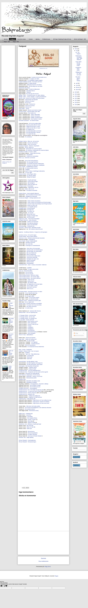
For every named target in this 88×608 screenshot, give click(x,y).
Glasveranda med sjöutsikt (31, 99)
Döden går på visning (35, 153)
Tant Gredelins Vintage (35, 385)
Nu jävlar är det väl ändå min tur (39, 77)
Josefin (23, 166)
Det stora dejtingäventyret (34, 370)
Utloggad (27, 169)
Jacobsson (21, 235)
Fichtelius (21, 186)
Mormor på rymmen (30, 105)
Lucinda (23, 349)
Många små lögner (31, 177)
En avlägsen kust (30, 129)
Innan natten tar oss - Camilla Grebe (78, 63)
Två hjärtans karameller (31, 190)
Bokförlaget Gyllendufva (39, 171)
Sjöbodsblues (30, 334)
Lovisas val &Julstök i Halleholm (39, 264)
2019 (76, 104)
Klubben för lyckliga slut (34, 395)
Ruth (25, 264)
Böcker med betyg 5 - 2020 (80, 39)
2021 (76, 100)
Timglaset (27, 352)
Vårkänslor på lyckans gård (34, 300)
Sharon (24, 193)
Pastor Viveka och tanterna (34, 200)
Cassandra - (27, 120)
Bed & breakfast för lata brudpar (33, 194)
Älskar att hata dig (31, 427)
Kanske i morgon (32, 419)
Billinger (21, 95)
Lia (22, 270)
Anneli (25, 186)
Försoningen (30, 186)
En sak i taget (29, 172)
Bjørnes (20, 98)
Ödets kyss (29, 428)
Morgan (21, 303)
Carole (25, 300)
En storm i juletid (32, 151)
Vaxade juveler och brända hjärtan (35, 250)
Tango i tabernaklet (35, 114)
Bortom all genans (32, 392)
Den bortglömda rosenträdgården (39, 135)
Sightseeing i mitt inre (33, 187)
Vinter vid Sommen (31, 144)
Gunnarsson (22, 197)
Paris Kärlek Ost (32, 113)
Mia (26, 87)
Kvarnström (21, 264)
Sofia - (29, 351)
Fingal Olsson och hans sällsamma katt (42, 400)
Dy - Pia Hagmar (78, 53)
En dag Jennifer (31, 340)
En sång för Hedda (31, 175)
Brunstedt (21, 120)
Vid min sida (32, 316)
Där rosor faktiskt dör (31, 253)
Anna (25, 238)
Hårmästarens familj (33, 410)
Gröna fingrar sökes (31, 174)
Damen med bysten (35, 116)
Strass (28, 87)
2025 (76, 92)
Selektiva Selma (33, 367)
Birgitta (26, 197)
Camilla (26, 151)
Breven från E (31, 281)
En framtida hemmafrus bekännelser (35, 163)
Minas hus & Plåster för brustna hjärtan (35, 98)
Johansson (21, 238)
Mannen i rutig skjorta (34, 145)
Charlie (24, 241)
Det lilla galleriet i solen (32, 361)
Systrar (27, 108)
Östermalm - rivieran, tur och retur (34, 376)
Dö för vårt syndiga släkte (35, 123)
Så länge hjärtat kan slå (35, 197)
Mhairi (25, 291)
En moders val (30, 211)
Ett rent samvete (29, 273)
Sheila (26, 315)
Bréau (20, 108)
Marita (29, 135)
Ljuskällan (29, 267)
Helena (25, 141)
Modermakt (29, 357)
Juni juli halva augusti (34, 297)
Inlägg (76, 333)
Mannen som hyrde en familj (34, 110)
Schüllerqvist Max (23, 372)
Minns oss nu (30, 288)
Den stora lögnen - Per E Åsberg (11, 335)
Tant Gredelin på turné (35, 386)
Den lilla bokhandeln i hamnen (33, 132)
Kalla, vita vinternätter (32, 224)
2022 (76, 98)
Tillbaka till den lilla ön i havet (33, 126)
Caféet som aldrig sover (31, 339)
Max (23, 370)
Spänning (37, 39)
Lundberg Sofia (22, 284)
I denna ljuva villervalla (32, 257)
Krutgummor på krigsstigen (41, 232)
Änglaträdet (29, 349)
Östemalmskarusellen (31, 377)
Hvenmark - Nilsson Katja (25, 227)
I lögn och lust (31, 279)
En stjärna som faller (34, 78)
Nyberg (20, 312)
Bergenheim (22, 87)
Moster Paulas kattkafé (31, 241)
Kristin (25, 111)
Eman (20, 166)
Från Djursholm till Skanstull (32, 366)
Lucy (23, 157)
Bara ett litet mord (31, 214)
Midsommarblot (30, 261)
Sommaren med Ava (32, 287)
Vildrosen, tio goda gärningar (34, 424)
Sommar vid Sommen (32, 142)
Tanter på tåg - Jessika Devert (11, 352)
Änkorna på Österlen (30, 337)
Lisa (25, 424)
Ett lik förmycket (31, 217)
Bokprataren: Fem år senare (33, 374)
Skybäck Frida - (22, 379)
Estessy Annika (22, 174)
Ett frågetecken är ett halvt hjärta (34, 284)
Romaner (31, 39)
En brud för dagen (32, 235)
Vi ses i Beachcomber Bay (31, 293)
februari (78, 87)
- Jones (29, 264)
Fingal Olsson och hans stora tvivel (41, 403)
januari (77, 89)
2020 (76, 102)
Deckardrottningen (32, 331)
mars (77, 85)
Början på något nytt (32, 184)
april (77, 83)
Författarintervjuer (46, 39)
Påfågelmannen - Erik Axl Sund (79, 73)
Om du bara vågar (35, 276)
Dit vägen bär (30, 209)
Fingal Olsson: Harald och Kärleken (41, 401)
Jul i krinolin (30, 212)
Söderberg (21, 398)
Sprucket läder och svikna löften (34, 251)
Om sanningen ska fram (32, 162)
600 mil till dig (30, 425)
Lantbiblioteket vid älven (32, 166)
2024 (76, 94)
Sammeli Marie (22, 361)
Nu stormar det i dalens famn (33, 256)
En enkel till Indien (34, 120)
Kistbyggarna (32, 239)
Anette (23, 312)
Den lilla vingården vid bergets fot (34, 363)
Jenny (25, 235)
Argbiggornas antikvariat (31, 196)
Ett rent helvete (29, 272)
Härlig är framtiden (31, 260)
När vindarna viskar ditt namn (36, 229)
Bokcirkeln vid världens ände (33, 380)
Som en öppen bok (29, 302)
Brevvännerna (31, 431)
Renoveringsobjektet (33, 433)
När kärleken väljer (32, 282)
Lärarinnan (28, 415)
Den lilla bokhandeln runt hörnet (33, 131)
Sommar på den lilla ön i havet (33, 125)
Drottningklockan (32, 440)
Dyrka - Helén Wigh (10, 367)
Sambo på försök (30, 319)
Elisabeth (25, 441)
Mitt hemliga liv (31, 183)
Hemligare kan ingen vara (33, 258)
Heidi (24, 98)
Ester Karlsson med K (33, 321)
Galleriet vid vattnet (30, 101)
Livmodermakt (30, 355)
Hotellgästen (31, 328)
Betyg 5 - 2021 (7, 41)
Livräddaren (31, 327)
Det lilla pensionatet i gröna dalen (35, 364)
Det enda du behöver (36, 278)
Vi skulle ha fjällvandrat (34, 89)
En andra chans (29, 308)
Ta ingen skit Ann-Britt (33, 269)
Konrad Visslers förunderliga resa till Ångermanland (40, 203)
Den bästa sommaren (31, 306)
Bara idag (30, 421)
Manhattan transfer (36, 227)
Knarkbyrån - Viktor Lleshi (79, 69)
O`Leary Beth (22, 319)
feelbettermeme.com (43, 68)
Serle (20, 374)
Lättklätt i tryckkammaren (36, 117)
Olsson (20, 334)
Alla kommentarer (78, 335)
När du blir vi (28, 102)
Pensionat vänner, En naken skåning (35, 95)
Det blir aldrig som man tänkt (35, 86)
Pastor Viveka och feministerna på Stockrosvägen (39, 202)
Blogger (56, 576)
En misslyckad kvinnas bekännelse (36, 346)
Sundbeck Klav (22, 388)
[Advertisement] (43, 454)
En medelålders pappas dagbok (35, 80)
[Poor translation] (5, 586)
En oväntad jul (28, 136)
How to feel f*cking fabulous (31, 160)
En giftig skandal (32, 83)
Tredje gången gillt (31, 398)
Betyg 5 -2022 (16, 41)
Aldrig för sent (31, 394)
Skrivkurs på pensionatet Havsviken (36, 238)
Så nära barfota (31, 208)
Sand (20, 366)
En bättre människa (32, 434)
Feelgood (12, 39)
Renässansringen (32, 441)
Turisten (30, 325)
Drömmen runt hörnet (30, 157)
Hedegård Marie (22, 208)
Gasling (20, 193)
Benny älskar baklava (32, 236)
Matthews (21, 300)
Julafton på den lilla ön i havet (33, 128)
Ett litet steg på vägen (33, 181)
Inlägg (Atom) (47, 566)
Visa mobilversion (43, 561)
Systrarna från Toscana (35, 311)
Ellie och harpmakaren (30, 345)
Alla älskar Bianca (30, 90)
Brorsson (21, 111)
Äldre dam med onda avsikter (33, 406)
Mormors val (28, 107)
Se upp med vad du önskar (34, 391)
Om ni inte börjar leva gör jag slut (35, 389)
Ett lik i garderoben (32, 322)
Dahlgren (21, 141)
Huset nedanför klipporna (33, 193)
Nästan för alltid (31, 422)
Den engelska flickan (32, 418)
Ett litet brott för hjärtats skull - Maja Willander (79, 57)
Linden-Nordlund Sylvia (24, 275)
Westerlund (21, 424)
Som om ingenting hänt (32, 312)
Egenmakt (29, 358)
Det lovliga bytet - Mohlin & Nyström (11, 320)
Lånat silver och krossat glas (33, 248)
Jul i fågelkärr (34, 342)
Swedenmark (22, 389)
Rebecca (24, 374)
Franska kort (32, 104)
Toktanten (28, 92)
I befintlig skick (29, 413)
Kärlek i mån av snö (29, 189)
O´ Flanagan (22, 315)
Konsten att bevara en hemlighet (34, 303)
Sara (24, 334)
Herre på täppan (31, 333)
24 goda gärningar (32, 180)
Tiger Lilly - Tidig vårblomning (32, 354)
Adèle (23, 108)
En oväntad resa (33, 318)
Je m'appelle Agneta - (32, 206)
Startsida (6, 39)
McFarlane (21, 291)
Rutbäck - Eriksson (23, 351)
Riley (20, 349)
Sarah (24, 303)
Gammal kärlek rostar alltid (33, 111)
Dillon (20, 157)
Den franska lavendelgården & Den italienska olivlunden (38, 407)
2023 (76, 96)
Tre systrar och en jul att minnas (34, 305)
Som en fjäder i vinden (32, 285)
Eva (26, 389)
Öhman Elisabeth (23, 440)
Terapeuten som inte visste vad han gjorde (38, 372)
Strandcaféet (30, 154)
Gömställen (30, 416)
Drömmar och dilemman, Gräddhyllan (36, 165)
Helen (24, 95)
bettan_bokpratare (7, 159)
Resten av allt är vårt (32, 205)
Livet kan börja (32, 315)
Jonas (20, 241)
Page (20, 339)
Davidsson (21, 151)
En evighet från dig (30, 133)
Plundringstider (30, 263)
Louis (20, 270)
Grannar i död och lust (33, 324)
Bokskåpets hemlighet (31, 382)
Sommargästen (33, 388)
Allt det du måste (34, 275)
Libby (23, 339)
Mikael (24, 236)
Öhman (21, 441)
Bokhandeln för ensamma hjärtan (34, 148)
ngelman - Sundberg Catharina (26, 232)
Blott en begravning (31, 254)
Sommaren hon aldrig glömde (32, 373)
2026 (76, 48)
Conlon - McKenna (23, 135)
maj (77, 50)
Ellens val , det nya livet (33, 141)
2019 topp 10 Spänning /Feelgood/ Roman (62, 39)
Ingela (23, 366)
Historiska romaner (21, 39)
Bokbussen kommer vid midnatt (34, 84)
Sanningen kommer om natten (35, 291)
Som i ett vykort (35, 351)
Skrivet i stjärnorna (29, 147)
